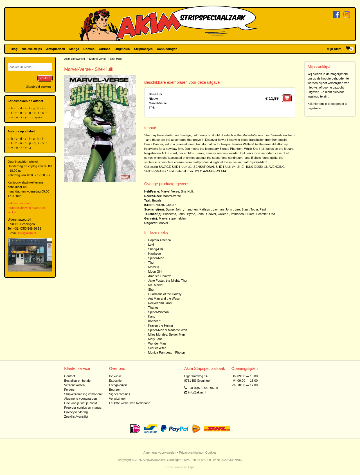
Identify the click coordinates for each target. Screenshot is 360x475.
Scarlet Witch (157, 348)
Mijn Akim (334, 49)
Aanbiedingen (167, 49)
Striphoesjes (143, 49)
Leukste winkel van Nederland (129, 403)
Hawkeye (154, 253)
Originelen (122, 49)
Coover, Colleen (217, 214)
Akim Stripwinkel (74, 58)
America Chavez (159, 276)
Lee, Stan (241, 209)
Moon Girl (155, 271)
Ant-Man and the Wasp (164, 298)
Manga (74, 49)
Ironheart (154, 321)
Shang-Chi (155, 249)
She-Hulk (187, 191)
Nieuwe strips (32, 49)
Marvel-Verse (97, 58)
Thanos (153, 307)
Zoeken (45, 78)
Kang (152, 316)
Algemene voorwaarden (80, 398)
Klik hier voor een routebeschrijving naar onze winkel (27, 208)
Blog (14, 49)
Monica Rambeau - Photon (166, 352)
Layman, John (222, 209)
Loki (151, 244)
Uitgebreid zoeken (38, 86)
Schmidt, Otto (265, 214)
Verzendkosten (74, 385)
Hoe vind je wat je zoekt (80, 403)
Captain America (159, 240)
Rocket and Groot (160, 303)
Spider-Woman (158, 312)
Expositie (115, 380)
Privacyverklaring (76, 412)
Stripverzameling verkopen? (83, 394)
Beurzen (115, 389)
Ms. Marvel (155, 285)
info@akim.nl (27, 233)
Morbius (153, 267)
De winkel (116, 376)
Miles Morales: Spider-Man (166, 334)
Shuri (152, 289)
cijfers (38, 117)
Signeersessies (119, 394)
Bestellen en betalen (78, 380)
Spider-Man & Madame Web (167, 330)
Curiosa (104, 49)
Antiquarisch (55, 49)
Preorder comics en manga (82, 407)
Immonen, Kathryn (197, 209)
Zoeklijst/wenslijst (76, 416)
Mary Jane (155, 339)
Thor (151, 262)
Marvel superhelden (172, 218)
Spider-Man (156, 258)
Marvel (163, 223)
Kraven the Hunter (160, 325)
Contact (69, 376)
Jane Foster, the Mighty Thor (168, 280)
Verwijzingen (118, 398)
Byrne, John (174, 209)
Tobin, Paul (258, 209)
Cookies (211, 452)
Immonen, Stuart (242, 214)
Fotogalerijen (118, 385)
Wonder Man (157, 343)
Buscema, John (173, 214)
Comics (88, 49)
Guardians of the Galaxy (165, 294)
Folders (69, 389)
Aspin (191, 467)
